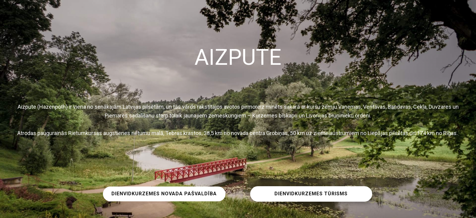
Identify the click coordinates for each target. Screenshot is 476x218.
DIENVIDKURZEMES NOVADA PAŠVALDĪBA (164, 194)
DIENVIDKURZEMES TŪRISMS (311, 194)
